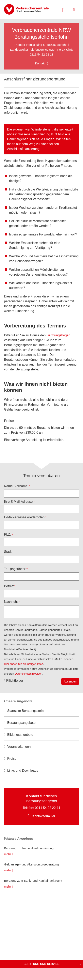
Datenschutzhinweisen (28, 673)
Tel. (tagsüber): (15, 569)
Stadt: (8, 551)
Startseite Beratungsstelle (25, 710)
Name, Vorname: (16, 486)
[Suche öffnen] (63, 9)
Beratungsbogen (58, 335)
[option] (41, 711)
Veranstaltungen (19, 746)
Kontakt (40, 63)
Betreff (9, 586)
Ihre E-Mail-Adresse (18, 501)
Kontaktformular (43, 816)
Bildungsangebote (20, 734)
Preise (11, 758)
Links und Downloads (22, 770)
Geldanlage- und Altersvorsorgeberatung (31, 864)
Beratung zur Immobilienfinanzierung (28, 848)
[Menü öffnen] (74, 9)
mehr (7, 854)
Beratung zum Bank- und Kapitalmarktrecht (33, 880)
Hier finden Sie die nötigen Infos (23, 663)
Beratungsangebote (21, 722)
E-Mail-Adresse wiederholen (24, 517)
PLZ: (7, 534)
